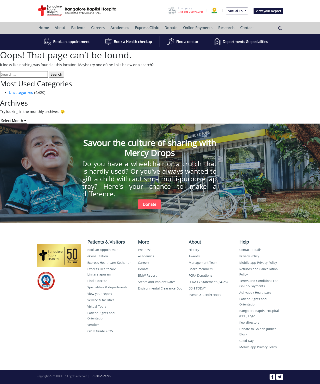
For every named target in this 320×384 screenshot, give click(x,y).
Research (226, 27)
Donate (170, 27)
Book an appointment (71, 41)
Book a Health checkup (133, 41)
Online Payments (198, 27)
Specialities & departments (107, 287)
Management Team (203, 262)
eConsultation (97, 256)
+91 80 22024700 (190, 12)
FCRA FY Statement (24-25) (208, 282)
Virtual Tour (237, 11)
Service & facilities (100, 300)
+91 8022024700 (100, 376)
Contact (247, 27)
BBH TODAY (197, 288)
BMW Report (147, 275)
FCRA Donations (200, 275)
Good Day (246, 341)
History (194, 250)
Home (43, 27)
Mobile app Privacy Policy (258, 262)
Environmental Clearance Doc (160, 288)
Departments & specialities (245, 41)
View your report (99, 293)
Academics (119, 27)
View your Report (268, 11)
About (60, 27)
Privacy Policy (249, 256)
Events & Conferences (205, 295)
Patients (78, 27)
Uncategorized (21, 92)
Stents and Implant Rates (157, 282)
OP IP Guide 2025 (100, 331)
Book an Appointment (103, 250)
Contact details (250, 250)
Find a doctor (187, 41)
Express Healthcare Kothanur (109, 262)
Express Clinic (147, 27)
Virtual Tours (96, 306)
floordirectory (249, 322)
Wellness (144, 250)
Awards (194, 256)
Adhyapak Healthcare (255, 292)
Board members (201, 269)
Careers (98, 27)
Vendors (93, 325)
